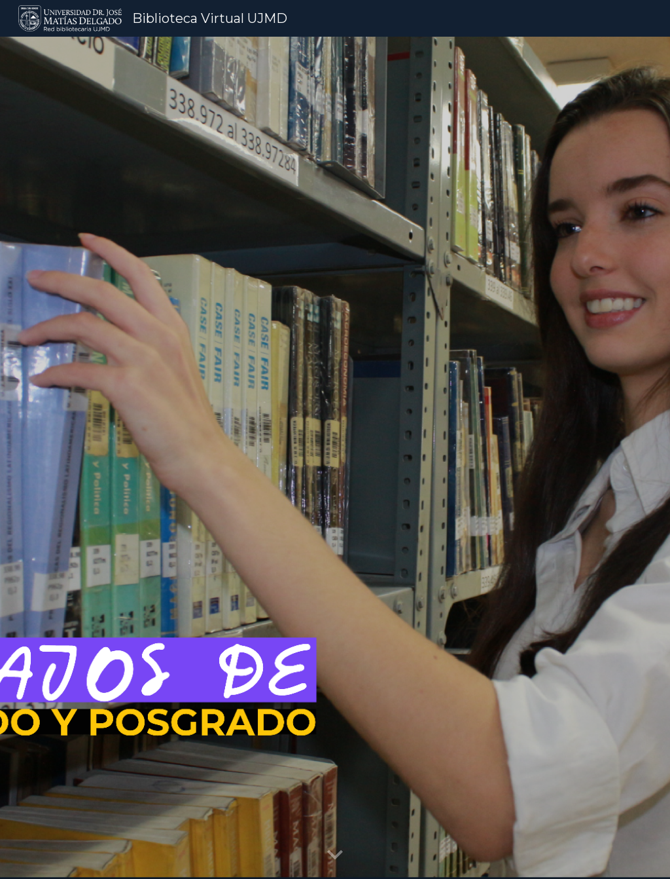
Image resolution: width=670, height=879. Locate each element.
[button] (335, 855)
